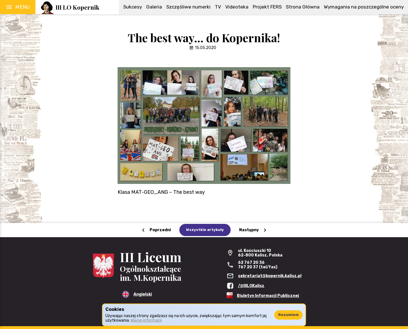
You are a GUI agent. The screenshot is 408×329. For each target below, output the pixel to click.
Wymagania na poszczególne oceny (364, 7)
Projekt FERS (267, 7)
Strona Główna (303, 7)
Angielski (142, 294)
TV (218, 7)
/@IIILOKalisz (251, 285)
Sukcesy (132, 7)
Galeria (154, 7)
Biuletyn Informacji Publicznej (268, 295)
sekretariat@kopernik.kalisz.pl (269, 275)
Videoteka (236, 7)
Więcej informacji (146, 320)
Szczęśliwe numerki (188, 7)
